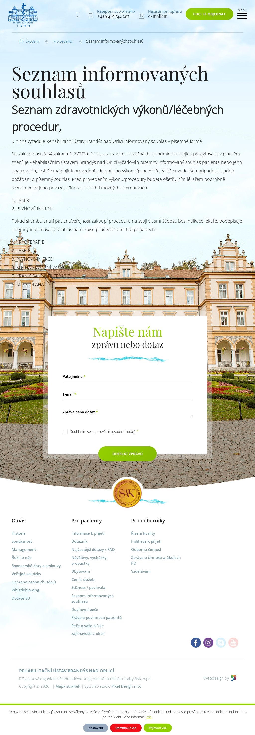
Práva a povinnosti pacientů (96, 617)
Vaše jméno (74, 376)
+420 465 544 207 (113, 16)
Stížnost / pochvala (88, 587)
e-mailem (158, 16)
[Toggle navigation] (242, 13)
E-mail (69, 394)
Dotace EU (21, 598)
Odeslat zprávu (127, 453)
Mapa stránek (67, 686)
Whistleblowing (25, 589)
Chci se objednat (209, 14)
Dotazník (79, 541)
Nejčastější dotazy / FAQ (93, 549)
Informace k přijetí (88, 533)
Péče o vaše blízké (87, 625)
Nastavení (95, 728)
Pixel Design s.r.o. (126, 686)
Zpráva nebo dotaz (80, 412)
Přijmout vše (158, 728)
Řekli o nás (21, 557)
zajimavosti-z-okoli (88, 633)
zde (149, 717)
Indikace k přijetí (146, 541)
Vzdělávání (141, 571)
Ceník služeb (82, 579)
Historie (19, 533)
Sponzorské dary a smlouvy (36, 565)
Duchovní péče (84, 609)
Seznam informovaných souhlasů (92, 598)
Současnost (22, 541)
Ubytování (80, 571)
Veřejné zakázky (26, 573)
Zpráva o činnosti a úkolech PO (156, 560)
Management (24, 549)
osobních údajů (124, 431)
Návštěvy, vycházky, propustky (89, 560)
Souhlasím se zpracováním (104, 431)
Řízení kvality (143, 533)
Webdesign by (220, 678)
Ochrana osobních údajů (34, 581)
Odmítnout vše (125, 728)
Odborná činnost (146, 549)
